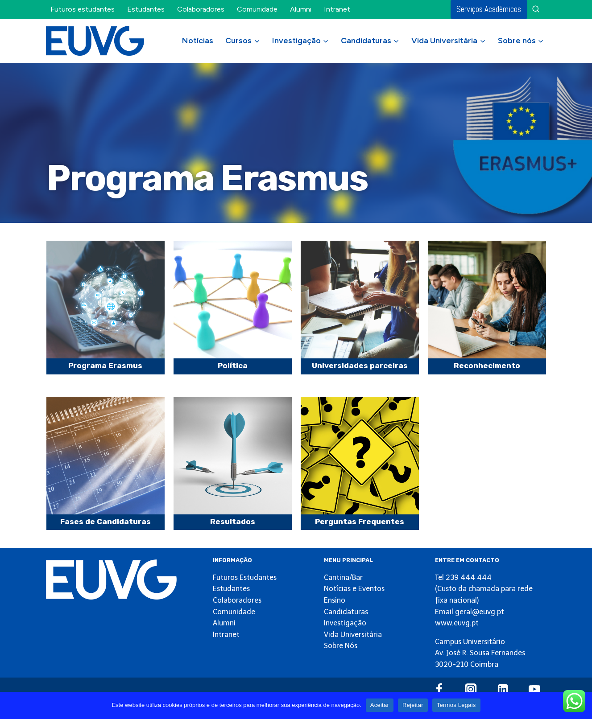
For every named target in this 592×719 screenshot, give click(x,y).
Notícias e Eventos (354, 588)
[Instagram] (471, 689)
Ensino (334, 600)
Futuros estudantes (82, 9)
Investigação (345, 623)
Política (233, 365)
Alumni (300, 9)
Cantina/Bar (343, 577)
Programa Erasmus (105, 365)
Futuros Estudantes (245, 577)
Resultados (232, 521)
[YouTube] (534, 689)
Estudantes (146, 9)
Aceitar (379, 705)
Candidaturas (346, 612)
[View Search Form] (536, 9)
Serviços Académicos (488, 9)
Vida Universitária (353, 634)
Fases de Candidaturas (105, 521)
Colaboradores (200, 9)
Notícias (197, 40)
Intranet (337, 9)
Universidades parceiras (360, 365)
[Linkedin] (502, 689)
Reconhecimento (487, 365)
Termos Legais (456, 705)
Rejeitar (412, 705)
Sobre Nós (340, 645)
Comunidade (257, 9)
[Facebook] (439, 689)
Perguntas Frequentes (359, 521)
